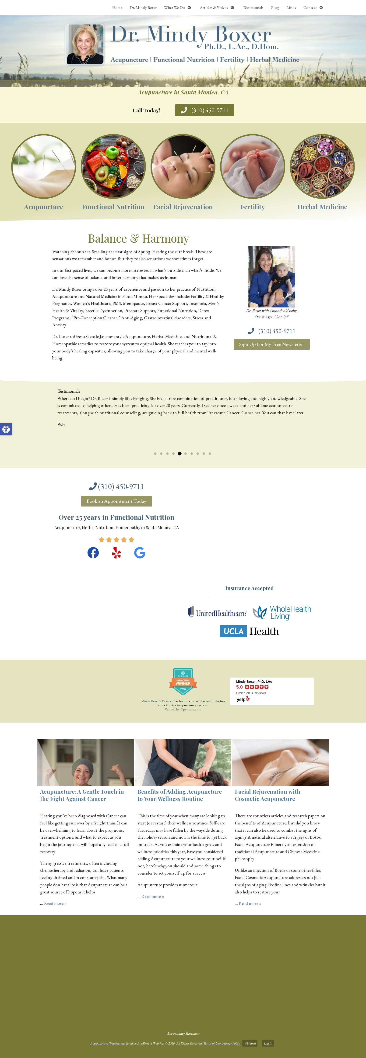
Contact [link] (310, 7)
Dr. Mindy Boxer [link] (143, 7)
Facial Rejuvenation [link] (183, 206)
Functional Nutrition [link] (113, 206)
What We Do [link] (174, 7)
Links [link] (291, 7)
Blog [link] (275, 7)
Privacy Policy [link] (231, 1043)
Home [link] (117, 7)
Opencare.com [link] (190, 709)
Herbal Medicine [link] (322, 206)
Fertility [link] (253, 206)
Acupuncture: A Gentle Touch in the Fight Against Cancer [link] (82, 795)
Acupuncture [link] (43, 206)
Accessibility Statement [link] (183, 1033)
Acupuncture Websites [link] (105, 1043)
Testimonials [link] (253, 7)
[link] (6, 429)
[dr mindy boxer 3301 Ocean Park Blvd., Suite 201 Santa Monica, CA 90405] (183, 971)
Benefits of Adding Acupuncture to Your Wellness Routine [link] (179, 795)
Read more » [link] (55, 903)
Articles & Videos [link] (214, 7)
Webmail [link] (250, 1043)
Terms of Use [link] (212, 1043)
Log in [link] (268, 1043)
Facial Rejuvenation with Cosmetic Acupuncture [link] (267, 795)
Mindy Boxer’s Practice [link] (157, 701)
